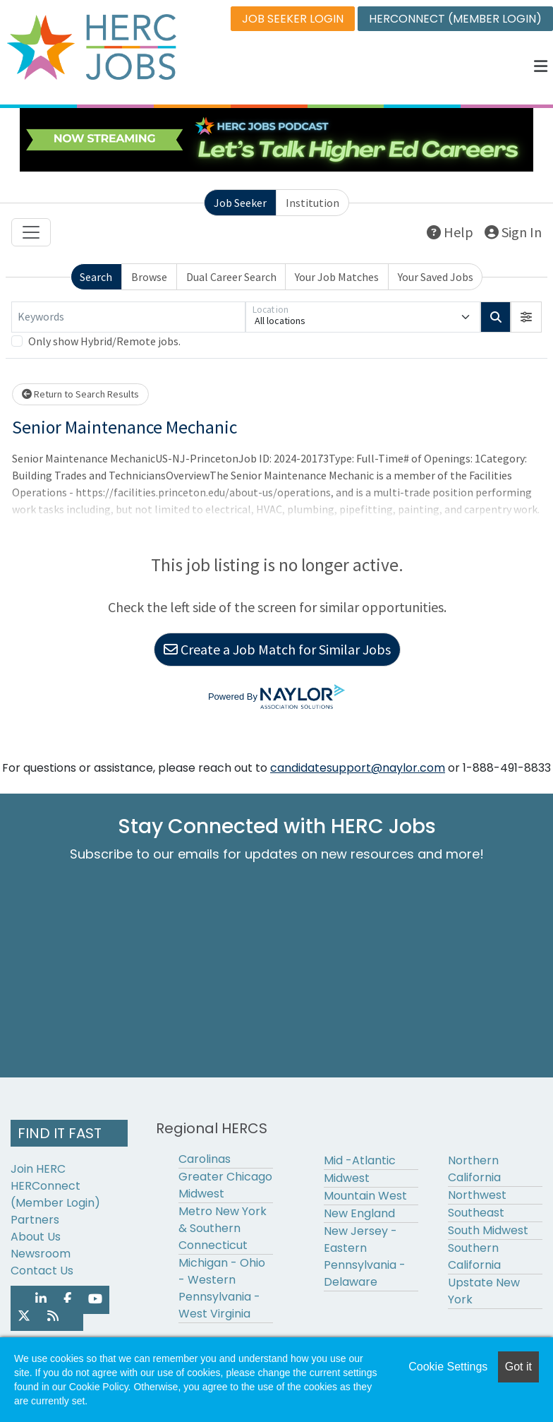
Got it (518, 1367)
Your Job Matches (337, 277)
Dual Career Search (231, 277)
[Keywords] (128, 317)
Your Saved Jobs (435, 277)
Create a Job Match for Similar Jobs (277, 649)
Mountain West (365, 1196)
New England (359, 1213)
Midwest (347, 1178)
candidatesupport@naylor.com (357, 768)
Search (96, 277)
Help (450, 232)
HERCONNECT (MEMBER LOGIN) (455, 19)
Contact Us (42, 1270)
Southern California (474, 1256)
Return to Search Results (80, 394)
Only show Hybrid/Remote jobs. (104, 341)
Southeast (476, 1213)
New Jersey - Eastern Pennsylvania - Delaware (365, 1256)
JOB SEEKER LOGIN (293, 19)
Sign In (513, 232)
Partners (35, 1220)
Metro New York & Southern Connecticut (222, 1228)
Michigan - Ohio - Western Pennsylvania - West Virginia (221, 1288)
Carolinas (204, 1159)
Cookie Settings (447, 1367)
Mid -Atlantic (360, 1160)
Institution (312, 203)
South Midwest (488, 1230)
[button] (541, 66)
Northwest (477, 1195)
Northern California (474, 1168)
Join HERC (38, 1169)
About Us (36, 1237)
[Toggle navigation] (31, 232)
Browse (149, 277)
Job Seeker (240, 203)
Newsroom (41, 1253)
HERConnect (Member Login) (55, 1194)
